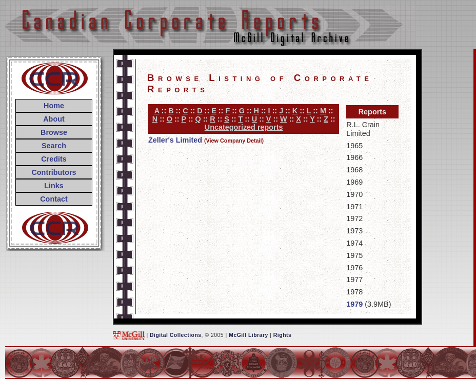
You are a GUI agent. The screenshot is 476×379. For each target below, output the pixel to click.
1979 (354, 304)
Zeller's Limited (175, 140)
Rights (282, 335)
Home (54, 106)
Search (54, 146)
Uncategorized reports (244, 127)
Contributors (53, 172)
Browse (54, 132)
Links (54, 186)
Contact (54, 199)
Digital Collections (176, 335)
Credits (54, 159)
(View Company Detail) (234, 140)
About (54, 119)
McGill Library (248, 335)
